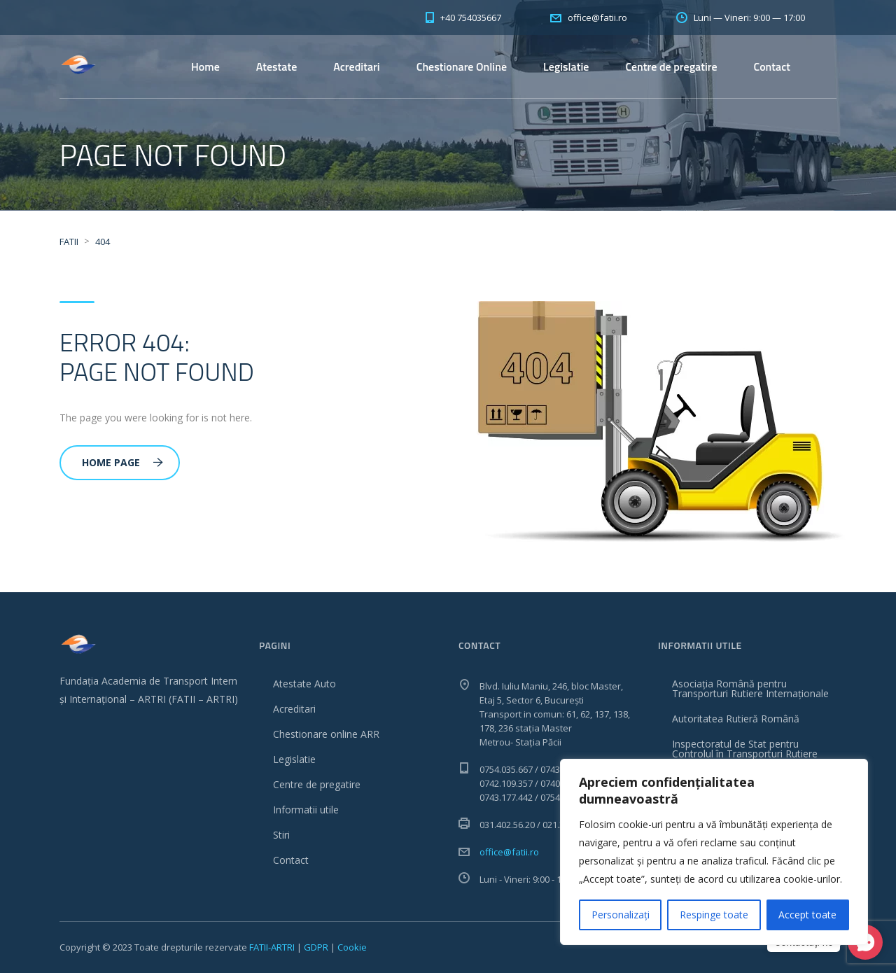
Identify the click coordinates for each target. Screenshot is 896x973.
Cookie (352, 947)
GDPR (316, 947)
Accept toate (807, 914)
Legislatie (566, 66)
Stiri (281, 834)
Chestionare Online (461, 66)
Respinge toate (714, 914)
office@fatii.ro (509, 852)
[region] (714, 852)
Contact (772, 66)
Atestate (276, 66)
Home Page (122, 462)
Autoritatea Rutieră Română (735, 718)
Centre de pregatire (671, 66)
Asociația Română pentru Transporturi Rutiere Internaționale (750, 688)
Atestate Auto (304, 683)
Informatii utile (306, 809)
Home (205, 66)
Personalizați (621, 914)
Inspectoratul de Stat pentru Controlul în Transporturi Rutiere (745, 748)
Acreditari (356, 66)
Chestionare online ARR (326, 734)
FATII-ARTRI (272, 947)
